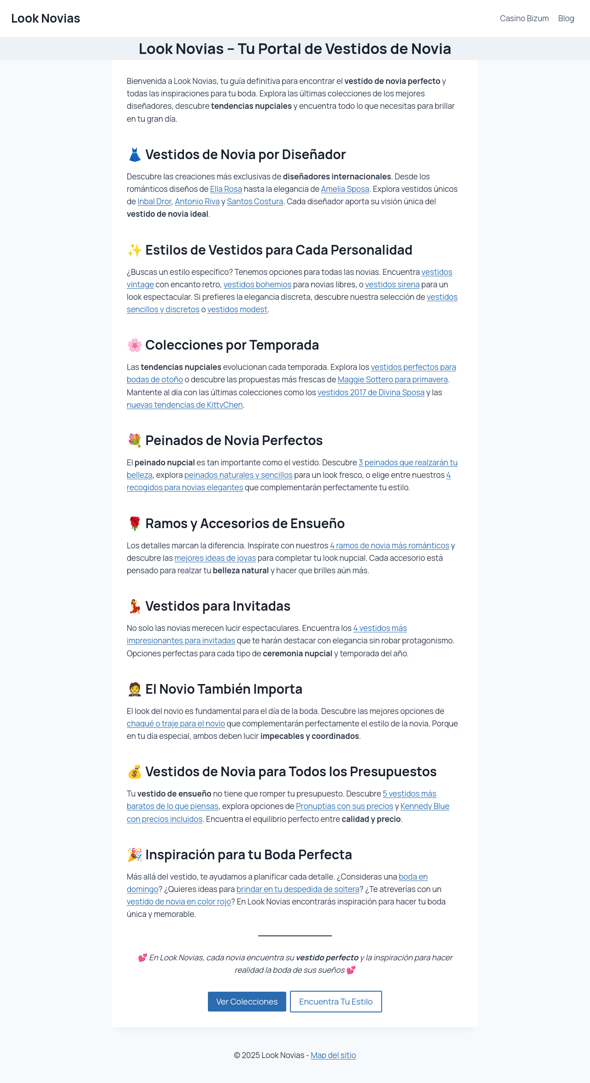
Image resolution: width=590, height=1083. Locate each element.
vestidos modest (237, 309)
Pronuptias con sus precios (344, 806)
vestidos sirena (392, 284)
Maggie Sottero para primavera (393, 379)
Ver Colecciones (246, 1001)
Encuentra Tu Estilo (336, 1001)
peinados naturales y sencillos (238, 475)
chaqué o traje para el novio (176, 723)
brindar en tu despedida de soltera (298, 889)
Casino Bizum (524, 18)
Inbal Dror (154, 201)
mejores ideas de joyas (215, 558)
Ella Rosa (226, 189)
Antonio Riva (197, 201)
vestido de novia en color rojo (179, 901)
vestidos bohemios (258, 284)
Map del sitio (333, 1055)
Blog (566, 18)
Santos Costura (255, 201)
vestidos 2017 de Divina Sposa (371, 392)
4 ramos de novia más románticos (389, 545)
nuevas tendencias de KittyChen (185, 404)
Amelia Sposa (345, 189)
